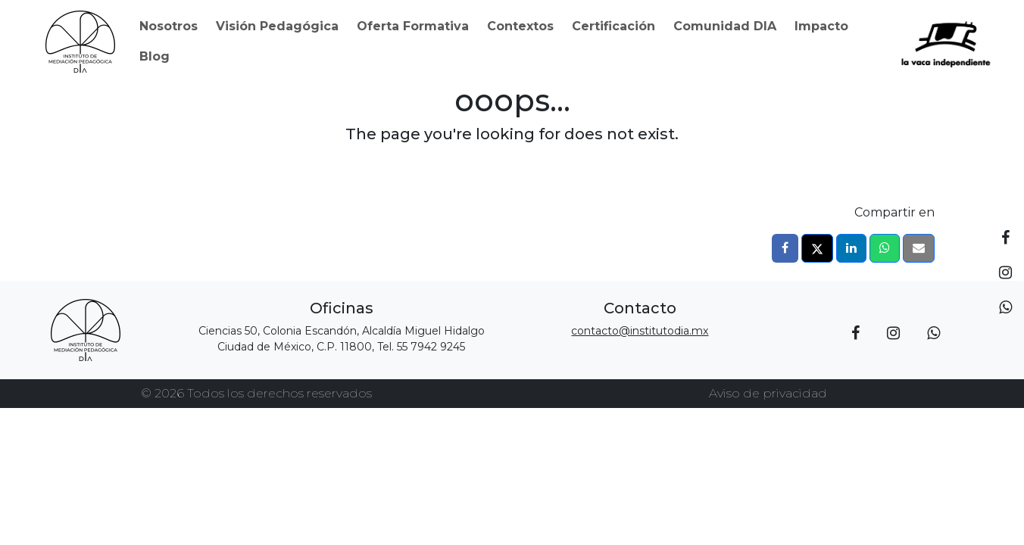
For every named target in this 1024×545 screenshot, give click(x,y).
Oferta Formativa (413, 26)
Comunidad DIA (724, 26)
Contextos (520, 26)
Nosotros (168, 26)
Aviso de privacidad (768, 393)
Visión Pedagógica (277, 26)
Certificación (613, 26)
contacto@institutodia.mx (639, 331)
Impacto (821, 26)
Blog (154, 56)
